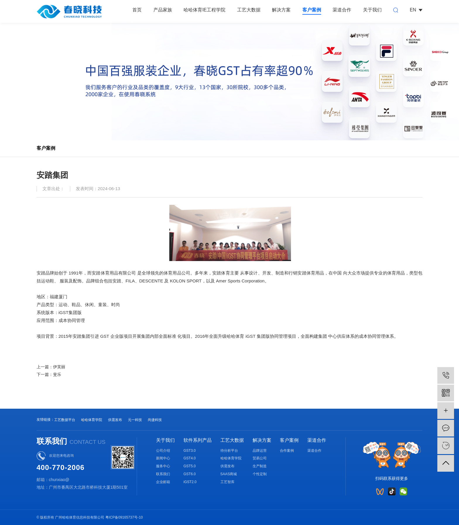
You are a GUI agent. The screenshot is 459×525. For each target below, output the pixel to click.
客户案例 (311, 9)
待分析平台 (229, 451)
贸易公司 (260, 458)
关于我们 (372, 9)
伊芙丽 (59, 366)
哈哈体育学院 (91, 420)
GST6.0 (190, 474)
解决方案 (281, 9)
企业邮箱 (163, 482)
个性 (256, 474)
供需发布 (115, 420)
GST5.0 (190, 466)
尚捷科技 (155, 420)
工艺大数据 (249, 9)
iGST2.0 (190, 482)
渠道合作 (342, 9)
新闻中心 (163, 458)
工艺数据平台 (64, 420)
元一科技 (135, 420)
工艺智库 (227, 482)
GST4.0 (190, 458)
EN (416, 9)
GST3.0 (190, 451)
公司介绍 (163, 451)
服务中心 (163, 466)
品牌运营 (260, 451)
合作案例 (287, 451)
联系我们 (163, 474)
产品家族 (162, 9)
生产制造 (260, 466)
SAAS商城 (228, 474)
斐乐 (57, 374)
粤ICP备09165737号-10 (124, 517)
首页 (137, 9)
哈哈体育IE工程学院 (204, 9)
